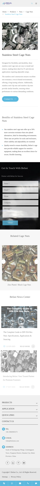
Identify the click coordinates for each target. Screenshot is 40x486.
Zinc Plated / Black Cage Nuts (18, 285)
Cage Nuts (29, 12)
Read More (26, 346)
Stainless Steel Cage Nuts (13, 14)
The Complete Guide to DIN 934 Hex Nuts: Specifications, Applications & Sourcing (16, 335)
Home (4, 12)
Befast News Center (20, 297)
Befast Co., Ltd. (16, 472)
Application (8, 409)
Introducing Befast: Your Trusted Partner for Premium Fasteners (17, 378)
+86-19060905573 (11, 432)
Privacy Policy (16, 477)
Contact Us (10, 99)
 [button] (3, 262)
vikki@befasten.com (12, 441)
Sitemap (5, 477)
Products (13, 12)
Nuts (20, 12)
